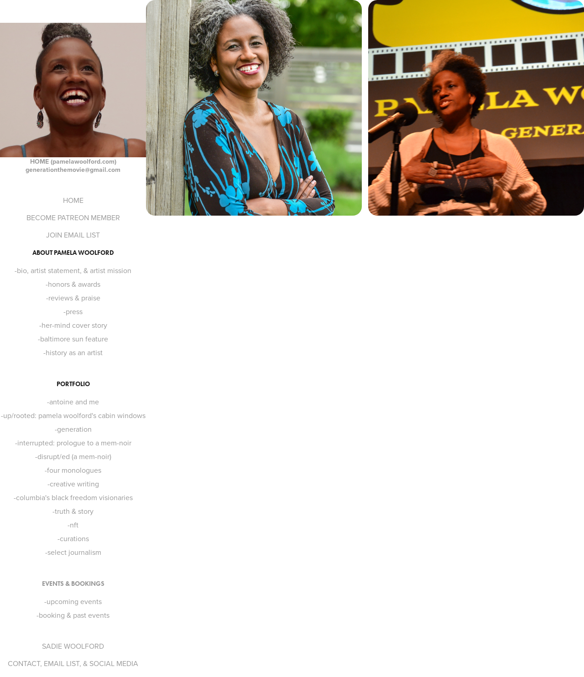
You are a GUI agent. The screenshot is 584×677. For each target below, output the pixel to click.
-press (73, 311)
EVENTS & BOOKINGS (73, 584)
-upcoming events (73, 601)
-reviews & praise (73, 298)
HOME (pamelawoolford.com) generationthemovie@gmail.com (73, 165)
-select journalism (73, 552)
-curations (73, 538)
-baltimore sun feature (73, 339)
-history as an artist (73, 352)
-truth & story (73, 511)
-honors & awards (73, 284)
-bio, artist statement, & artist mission (73, 270)
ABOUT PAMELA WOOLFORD (73, 253)
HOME (73, 200)
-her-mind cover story (73, 325)
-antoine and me (73, 402)
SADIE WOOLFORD (73, 646)
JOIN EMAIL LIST (73, 235)
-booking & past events (73, 615)
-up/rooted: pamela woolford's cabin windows (73, 415)
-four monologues (73, 470)
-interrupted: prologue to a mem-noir (73, 443)
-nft (73, 525)
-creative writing (73, 484)
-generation (73, 429)
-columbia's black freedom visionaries (73, 497)
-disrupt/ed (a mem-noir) (73, 456)
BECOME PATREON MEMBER (73, 217)
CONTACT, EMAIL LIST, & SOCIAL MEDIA (73, 663)
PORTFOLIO (73, 384)
